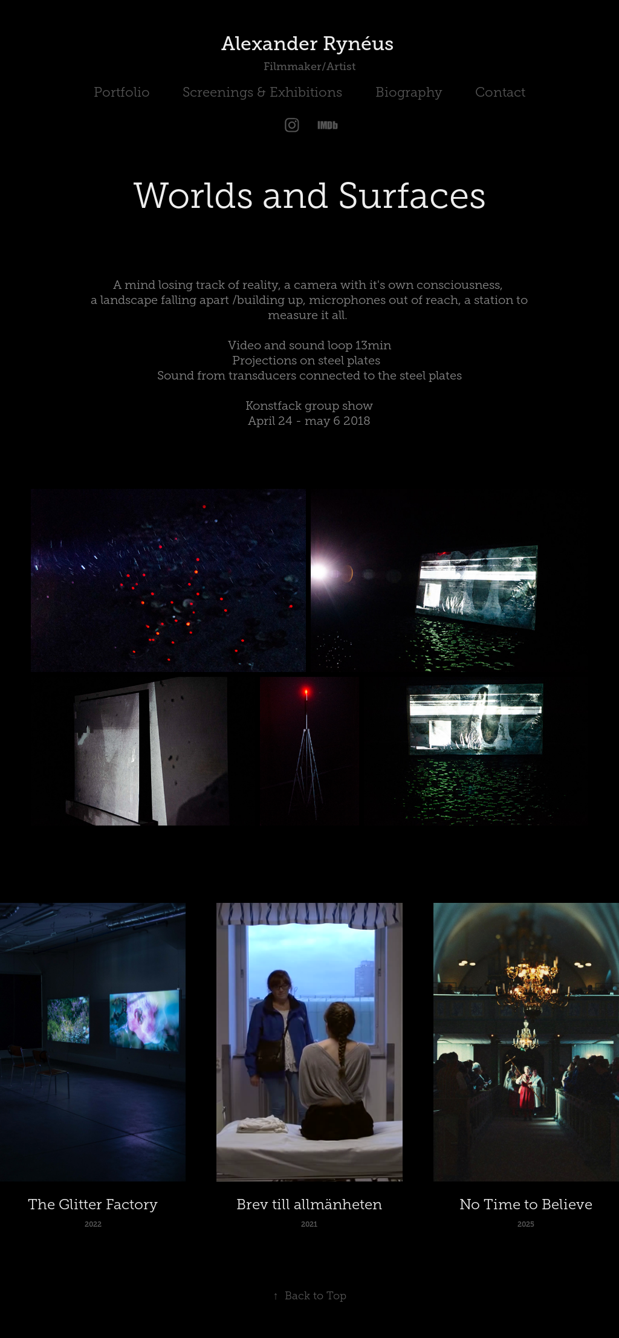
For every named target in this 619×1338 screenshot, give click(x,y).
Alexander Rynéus (309, 43)
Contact (500, 92)
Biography (408, 92)
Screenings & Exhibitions (262, 92)
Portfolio (122, 92)
